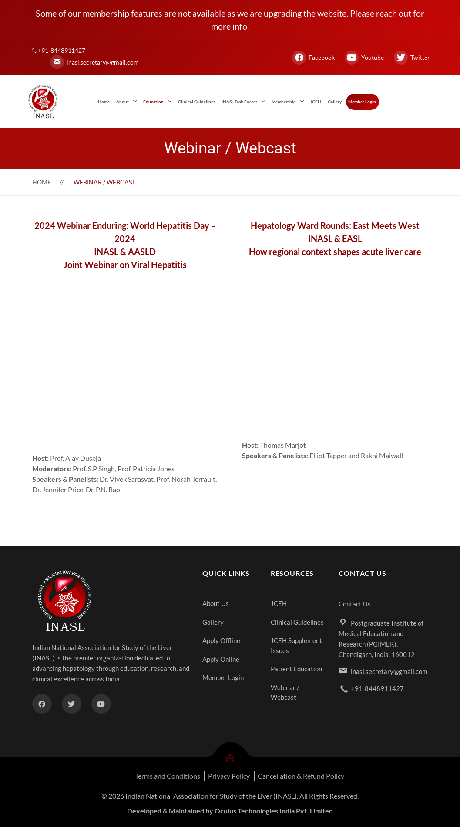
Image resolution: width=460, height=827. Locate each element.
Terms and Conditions (167, 776)
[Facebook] (42, 704)
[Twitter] (71, 704)
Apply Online (220, 659)
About (122, 101)
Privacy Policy (229, 776)
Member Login (362, 101)
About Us (215, 603)
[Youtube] (101, 704)
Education (153, 101)
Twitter (412, 58)
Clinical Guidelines (196, 101)
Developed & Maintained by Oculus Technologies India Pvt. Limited (230, 811)
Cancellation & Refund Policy (301, 776)
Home (104, 101)
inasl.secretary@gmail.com (94, 62)
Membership (284, 101)
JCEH (315, 101)
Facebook (313, 58)
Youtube (364, 58)
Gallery (335, 101)
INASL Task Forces (239, 101)
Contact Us (355, 604)
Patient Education (296, 669)
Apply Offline (221, 640)
